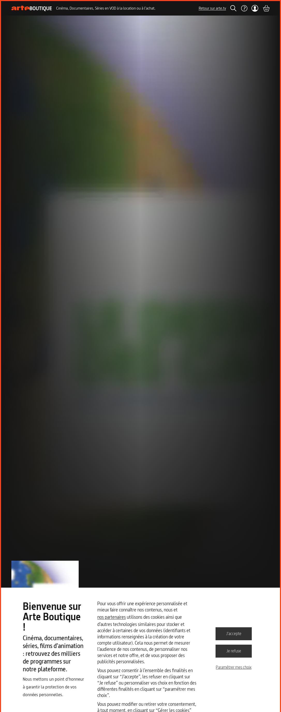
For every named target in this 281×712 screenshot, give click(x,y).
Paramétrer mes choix (234, 667)
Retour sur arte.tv (212, 8)
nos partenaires (111, 617)
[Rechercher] (233, 8)
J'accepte (233, 633)
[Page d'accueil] (31, 8)
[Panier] (266, 8)
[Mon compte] (255, 8)
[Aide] (244, 8)
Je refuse (233, 651)
